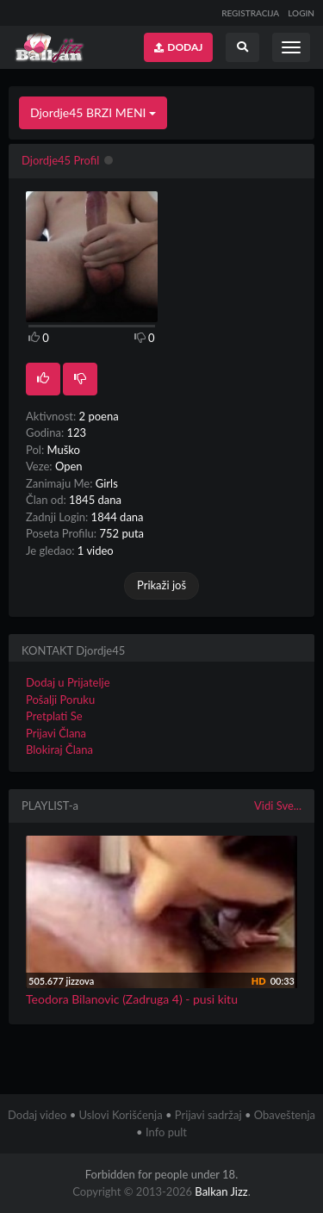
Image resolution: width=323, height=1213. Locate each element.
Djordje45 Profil (60, 160)
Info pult (166, 1132)
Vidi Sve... (277, 805)
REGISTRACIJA (250, 13)
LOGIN (301, 13)
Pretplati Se (54, 716)
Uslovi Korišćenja (121, 1115)
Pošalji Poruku (60, 699)
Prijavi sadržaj (208, 1115)
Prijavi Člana (56, 733)
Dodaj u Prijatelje (68, 682)
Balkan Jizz (221, 1191)
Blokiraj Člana (59, 749)
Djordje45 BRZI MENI (93, 112)
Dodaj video (37, 1115)
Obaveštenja (284, 1115)
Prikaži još (161, 585)
